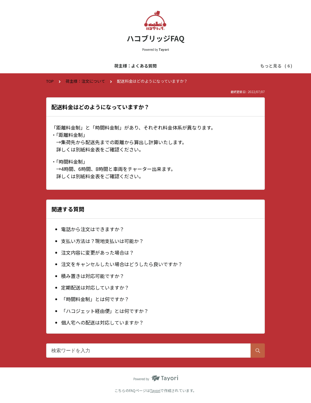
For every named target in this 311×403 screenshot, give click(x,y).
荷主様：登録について (161, 66)
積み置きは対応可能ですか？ (92, 276)
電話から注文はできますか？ (92, 229)
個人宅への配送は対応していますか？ (102, 322)
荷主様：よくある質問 (50, 66)
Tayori (155, 390)
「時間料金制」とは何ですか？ (95, 299)
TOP (50, 81)
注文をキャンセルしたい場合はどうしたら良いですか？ (122, 264)
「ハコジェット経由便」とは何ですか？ (105, 310)
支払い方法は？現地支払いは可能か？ (102, 241)
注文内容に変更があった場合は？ (97, 252)
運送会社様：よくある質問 (105, 66)
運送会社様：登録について (216, 66)
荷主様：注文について (85, 81)
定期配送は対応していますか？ (95, 287)
